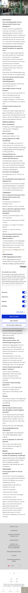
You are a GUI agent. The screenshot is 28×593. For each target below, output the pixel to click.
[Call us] (11, 579)
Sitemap (13, 555)
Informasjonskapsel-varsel (14, 560)
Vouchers (17, 590)
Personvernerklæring (14, 551)
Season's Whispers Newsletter (14, 535)
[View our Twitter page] (14, 573)
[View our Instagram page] (17, 573)
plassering (13, 530)
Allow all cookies (14, 316)
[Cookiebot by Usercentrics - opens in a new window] (20, 267)
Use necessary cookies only (14, 325)
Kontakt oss (14, 526)
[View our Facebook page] (10, 573)
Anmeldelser (14, 540)
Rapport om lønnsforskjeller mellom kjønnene (14, 545)
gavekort (10, 590)
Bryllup (3, 590)
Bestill (25, 590)
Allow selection (14, 320)
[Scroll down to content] (12, 11)
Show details (19, 312)
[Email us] (17, 579)
